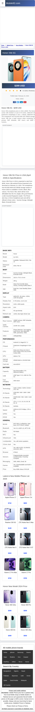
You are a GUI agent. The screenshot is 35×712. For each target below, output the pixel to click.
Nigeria (16, 671)
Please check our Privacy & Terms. (17, 706)
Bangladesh (7, 671)
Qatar (5, 680)
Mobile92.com (13, 3)
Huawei (25, 657)
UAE (22, 676)
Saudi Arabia (14, 680)
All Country (7, 685)
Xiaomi (28, 652)
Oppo (5, 657)
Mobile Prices (10, 45)
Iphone (12, 652)
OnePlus (6, 662)
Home (2, 45)
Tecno (20, 662)
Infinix (14, 662)
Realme (12, 657)
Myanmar (15, 676)
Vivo (19, 657)
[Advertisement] (17, 25)
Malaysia (24, 680)
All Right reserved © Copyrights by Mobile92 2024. (17, 708)
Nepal (23, 671)
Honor (27, 662)
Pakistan (6, 676)
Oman (28, 676)
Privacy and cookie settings (17, 690)
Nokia (5, 652)
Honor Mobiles (19, 45)
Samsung (20, 652)
